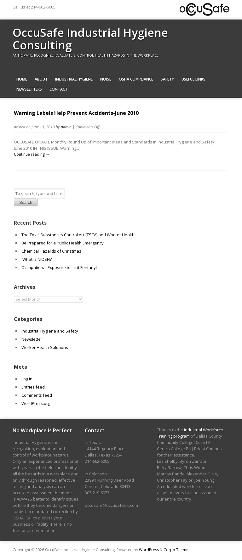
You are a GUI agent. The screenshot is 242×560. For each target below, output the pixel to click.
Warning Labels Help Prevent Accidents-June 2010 (76, 112)
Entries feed (33, 387)
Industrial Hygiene (74, 79)
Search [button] (25, 202)
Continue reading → (31, 154)
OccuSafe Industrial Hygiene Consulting (90, 39)
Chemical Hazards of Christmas (51, 251)
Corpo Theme (176, 549)
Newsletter (31, 339)
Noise (105, 79)
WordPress (149, 549)
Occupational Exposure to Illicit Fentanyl (59, 267)
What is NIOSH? (36, 259)
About (41, 79)
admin (66, 127)
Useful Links (193, 79)
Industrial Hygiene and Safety (49, 331)
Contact (58, 89)
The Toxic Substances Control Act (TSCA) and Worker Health (78, 235)
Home (21, 79)
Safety (167, 79)
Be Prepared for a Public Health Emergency (63, 243)
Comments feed (36, 395)
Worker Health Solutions (44, 347)
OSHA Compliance (136, 79)
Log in (26, 379)
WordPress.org (35, 403)
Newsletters (29, 89)
